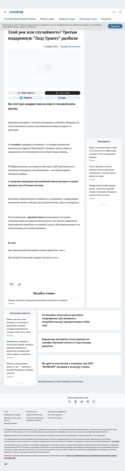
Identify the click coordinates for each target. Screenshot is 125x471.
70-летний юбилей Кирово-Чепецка (20, 19)
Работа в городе (47, 19)
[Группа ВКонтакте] (69, 401)
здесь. (62, 250)
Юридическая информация (57, 412)
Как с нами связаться (55, 415)
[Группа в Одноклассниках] (76, 401)
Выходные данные (10, 423)
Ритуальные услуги (88, 19)
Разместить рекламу (55, 418)
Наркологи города (67, 19)
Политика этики (31, 412)
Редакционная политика (34, 415)
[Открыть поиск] (114, 12)
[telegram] (20, 284)
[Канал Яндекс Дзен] (62, 93)
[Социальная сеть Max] (62, 98)
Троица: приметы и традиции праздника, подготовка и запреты (44, 302)
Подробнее (115, 441)
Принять (115, 26)
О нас (6, 412)
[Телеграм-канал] (26, 98)
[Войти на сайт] (120, 12)
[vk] (12, 284)
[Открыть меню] (5, 12)
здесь (55, 257)
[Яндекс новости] (26, 93)
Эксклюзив (106, 19)
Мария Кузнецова (70, 46)
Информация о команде (12, 415)
